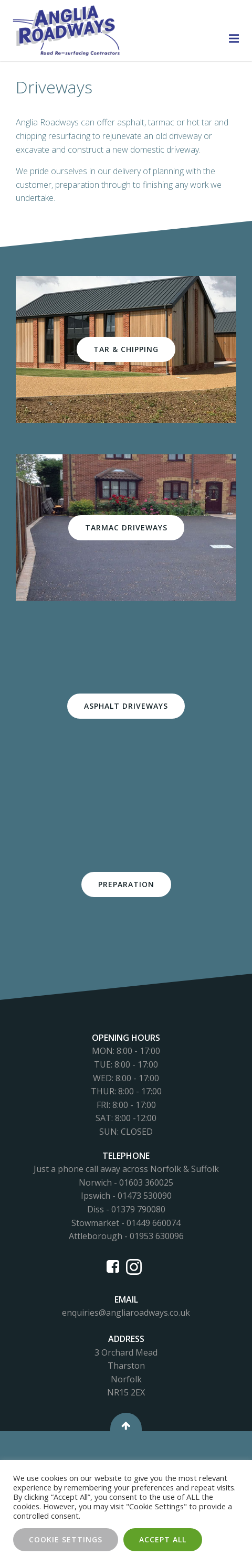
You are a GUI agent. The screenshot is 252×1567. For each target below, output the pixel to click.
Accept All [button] (162, 1539)
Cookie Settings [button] (65, 1539)
